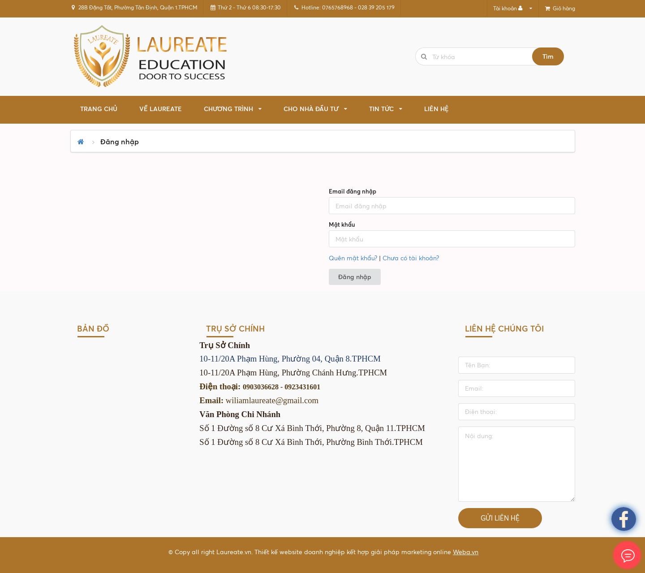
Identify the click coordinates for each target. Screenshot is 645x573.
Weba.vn (465, 552)
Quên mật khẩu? (353, 258)
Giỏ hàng (559, 8)
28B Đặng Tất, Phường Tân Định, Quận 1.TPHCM (133, 7)
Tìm (548, 56)
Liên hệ (436, 108)
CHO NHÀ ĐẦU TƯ (311, 108)
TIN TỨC (381, 108)
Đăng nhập (354, 276)
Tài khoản (508, 8)
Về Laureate (160, 108)
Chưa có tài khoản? (411, 258)
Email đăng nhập (352, 191)
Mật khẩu (342, 224)
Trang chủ (98, 108)
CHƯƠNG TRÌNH (228, 108)
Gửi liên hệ (500, 518)
